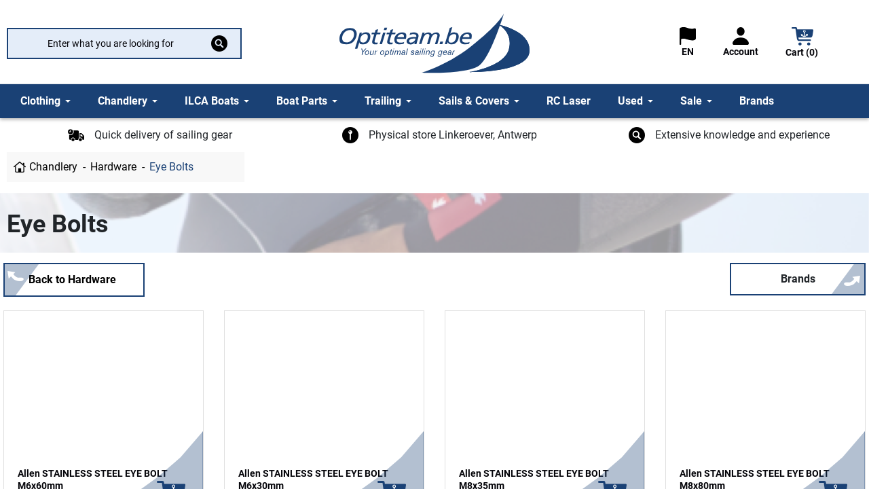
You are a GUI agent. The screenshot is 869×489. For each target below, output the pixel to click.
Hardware (113, 166)
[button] (802, 43)
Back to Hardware (72, 279)
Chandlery (53, 166)
